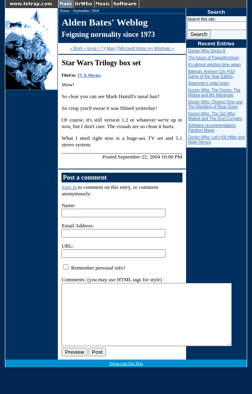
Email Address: (77, 226)
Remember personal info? (94, 268)
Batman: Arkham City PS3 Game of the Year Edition (211, 74)
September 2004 (86, 11)
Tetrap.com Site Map (126, 375)
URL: (67, 246)
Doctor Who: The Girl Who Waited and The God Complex (215, 116)
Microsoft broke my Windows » (146, 48)
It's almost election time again (214, 64)
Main (111, 48)
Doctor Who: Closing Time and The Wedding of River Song (215, 104)
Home (64, 11)
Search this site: (201, 19)
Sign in (68, 187)
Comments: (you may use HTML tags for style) (111, 279)
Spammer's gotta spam (209, 83)
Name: (68, 205)
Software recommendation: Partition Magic (212, 128)
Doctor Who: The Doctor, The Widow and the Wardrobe (214, 92)
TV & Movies (89, 75)
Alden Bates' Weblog (104, 22)
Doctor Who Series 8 (206, 51)
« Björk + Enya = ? (86, 48)
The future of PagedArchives (213, 58)
